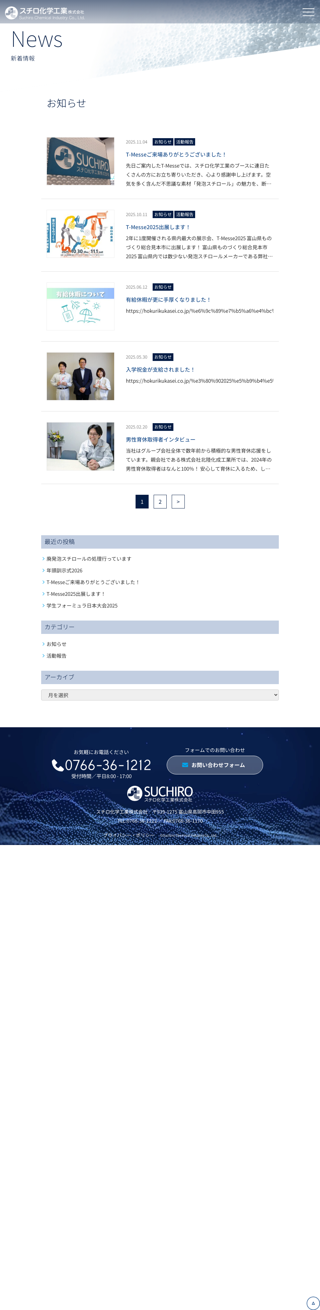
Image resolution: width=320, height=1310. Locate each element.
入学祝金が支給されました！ (160, 369)
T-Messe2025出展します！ (158, 227)
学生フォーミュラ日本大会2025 (82, 605)
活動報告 (184, 141)
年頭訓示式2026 (64, 570)
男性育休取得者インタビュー (160, 439)
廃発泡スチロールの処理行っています (89, 558)
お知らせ (163, 141)
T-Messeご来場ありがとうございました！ (176, 154)
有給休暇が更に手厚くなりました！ (169, 299)
